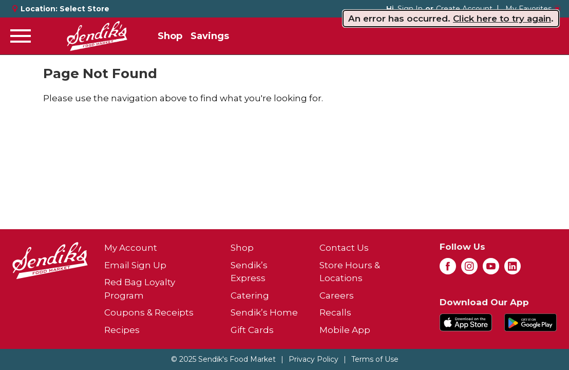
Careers (336, 295)
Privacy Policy (313, 359)
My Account (130, 248)
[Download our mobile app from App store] (466, 321)
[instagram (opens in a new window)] (469, 269)
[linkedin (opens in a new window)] (512, 269)
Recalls (335, 312)
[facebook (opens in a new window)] (448, 269)
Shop (170, 36)
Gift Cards (252, 330)
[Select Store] (85, 8)
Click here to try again (502, 18)
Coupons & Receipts (149, 312)
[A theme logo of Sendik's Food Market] (97, 36)
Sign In (410, 8)
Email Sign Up (135, 265)
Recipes (122, 330)
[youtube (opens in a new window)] (491, 269)
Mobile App (344, 330)
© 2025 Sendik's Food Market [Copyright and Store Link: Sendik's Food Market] (223, 359)
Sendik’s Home (264, 312)
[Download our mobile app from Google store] (530, 321)
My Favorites (533, 8)
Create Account (464, 8)
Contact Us (344, 248)
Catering (250, 295)
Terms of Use (375, 359)
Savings (210, 36)
